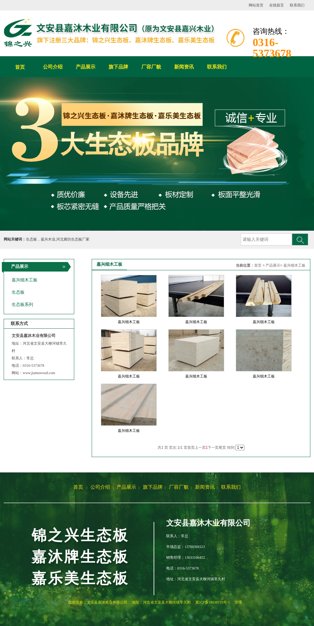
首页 (20, 67)
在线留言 (276, 5)
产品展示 (273, 265)
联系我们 (297, 5)
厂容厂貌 (179, 487)
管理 (238, 602)
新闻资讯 (205, 487)
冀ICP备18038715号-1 (212, 602)
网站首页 (256, 5)
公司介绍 (100, 487)
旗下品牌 (153, 487)
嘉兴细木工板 (294, 265)
